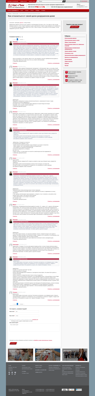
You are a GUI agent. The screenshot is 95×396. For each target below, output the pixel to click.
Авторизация (84, 1)
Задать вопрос (38, 367)
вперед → (22, 39)
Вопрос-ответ (15, 13)
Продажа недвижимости (54, 367)
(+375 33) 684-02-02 (39, 390)
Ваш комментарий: (14, 322)
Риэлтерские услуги (26, 367)
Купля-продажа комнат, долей (72, 40)
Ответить (15, 63)
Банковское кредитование (67, 371)
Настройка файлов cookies (81, 376)
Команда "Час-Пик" (13, 367)
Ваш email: (12, 315)
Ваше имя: (12, 311)
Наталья (15, 66)
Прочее (66, 65)
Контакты (10, 370)
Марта (14, 204)
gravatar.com (35, 319)
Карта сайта (64, 374)
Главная (9, 13)
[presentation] (20, 336)
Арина (14, 158)
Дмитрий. (15, 41)
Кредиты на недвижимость (71, 57)
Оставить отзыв (25, 373)
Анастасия (15, 244)
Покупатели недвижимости (54, 368)
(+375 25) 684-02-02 (50, 389)
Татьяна (15, 292)
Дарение (22, 22)
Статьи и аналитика (66, 367)
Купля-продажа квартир (70, 38)
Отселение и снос (69, 53)
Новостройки (51, 370)
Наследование (68, 59)
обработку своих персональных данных (43, 340)
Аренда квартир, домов (70, 51)
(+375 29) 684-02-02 (39, 389)
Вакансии (11, 368)
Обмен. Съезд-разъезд (70, 42)
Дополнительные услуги (27, 368)
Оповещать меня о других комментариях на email (21, 320)
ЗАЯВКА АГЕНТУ (38, 372)
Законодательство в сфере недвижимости (75, 55)
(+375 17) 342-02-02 (50, 390)
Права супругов (68, 61)
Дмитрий (15, 82)
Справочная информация (67, 373)
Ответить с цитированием (53, 63)
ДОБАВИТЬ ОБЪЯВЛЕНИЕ (40, 369)
